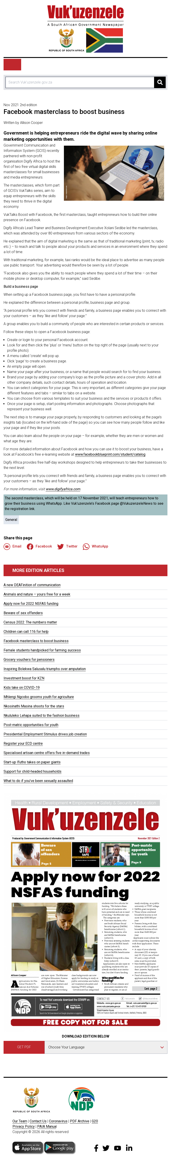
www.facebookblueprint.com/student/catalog (110, 454)
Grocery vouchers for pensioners (29, 659)
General (11, 520)
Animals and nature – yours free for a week (37, 594)
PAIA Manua (46, 1126)
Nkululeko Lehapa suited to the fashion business (41, 715)
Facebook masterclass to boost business (36, 641)
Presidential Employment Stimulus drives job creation (45, 734)
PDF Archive (79, 1121)
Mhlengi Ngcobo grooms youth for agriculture (39, 697)
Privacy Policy (23, 1126)
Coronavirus (58, 1121)
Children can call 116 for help (26, 631)
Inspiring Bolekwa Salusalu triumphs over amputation (45, 669)
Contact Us (38, 1121)
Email (12, 546)
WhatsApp (95, 546)
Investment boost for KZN (24, 678)
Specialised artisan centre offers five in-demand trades (47, 753)
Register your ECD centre (23, 743)
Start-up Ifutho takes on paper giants (32, 762)
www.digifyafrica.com (63, 489)
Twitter (67, 546)
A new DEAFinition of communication (32, 585)
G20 (95, 1121)
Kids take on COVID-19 (22, 687)
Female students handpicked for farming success (42, 650)
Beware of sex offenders (23, 613)
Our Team (19, 1121)
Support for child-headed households (32, 771)
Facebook (39, 546)
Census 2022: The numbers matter (30, 622)
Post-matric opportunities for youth (31, 725)
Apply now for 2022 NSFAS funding (31, 603)
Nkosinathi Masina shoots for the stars (34, 706)
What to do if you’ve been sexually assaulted (38, 781)
